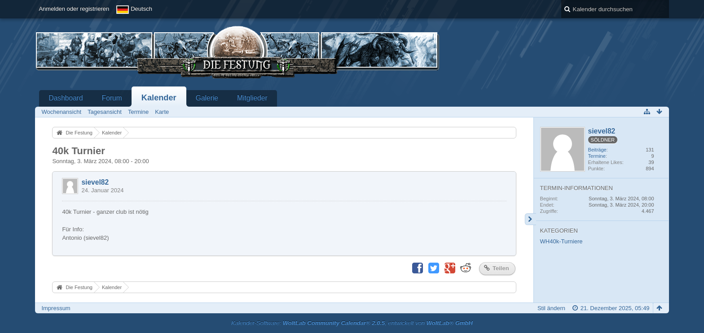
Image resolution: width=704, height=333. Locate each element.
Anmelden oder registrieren (74, 8)
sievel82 (95, 182)
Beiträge (597, 149)
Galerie (207, 98)
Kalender (158, 97)
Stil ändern (551, 308)
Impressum (55, 308)
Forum (112, 98)
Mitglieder (252, 98)
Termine (597, 156)
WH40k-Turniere (561, 241)
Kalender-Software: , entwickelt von (352, 323)
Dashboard (65, 98)
